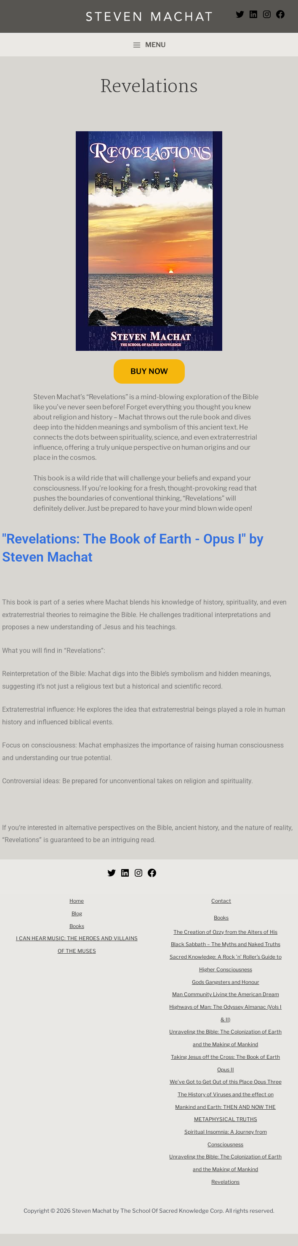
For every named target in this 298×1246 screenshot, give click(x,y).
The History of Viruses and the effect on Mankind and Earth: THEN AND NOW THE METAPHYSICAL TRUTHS (225, 1119)
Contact (221, 901)
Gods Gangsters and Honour (225, 982)
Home (76, 901)
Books (77, 926)
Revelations (225, 1194)
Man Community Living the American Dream (225, 994)
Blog (76, 913)
